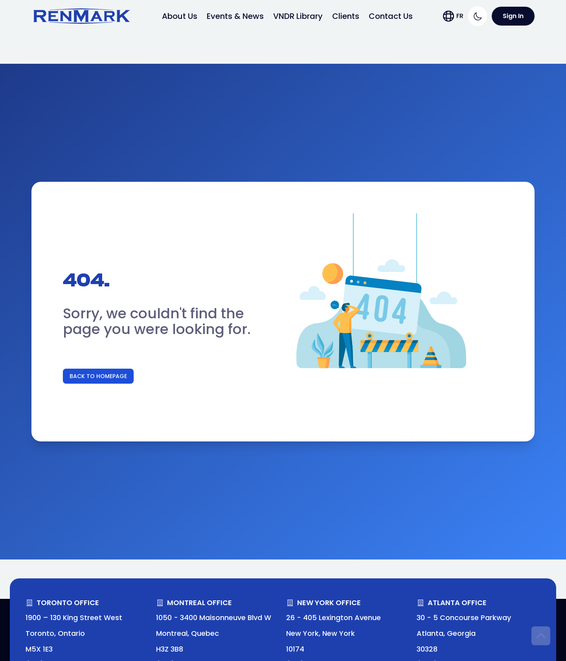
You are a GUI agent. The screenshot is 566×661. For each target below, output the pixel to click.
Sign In (513, 15)
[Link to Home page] (81, 16)
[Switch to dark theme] (477, 16)
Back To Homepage (98, 376)
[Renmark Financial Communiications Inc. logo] (81, 16)
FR (459, 15)
